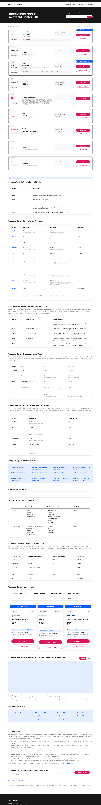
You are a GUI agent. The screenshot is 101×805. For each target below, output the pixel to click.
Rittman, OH (80, 716)
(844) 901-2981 (83, 54)
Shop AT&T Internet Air (50, 642)
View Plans (83, 35)
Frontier (13, 280)
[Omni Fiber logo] (14, 161)
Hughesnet (14, 247)
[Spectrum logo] (14, 50)
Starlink (13, 273)
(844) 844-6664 (83, 165)
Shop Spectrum (23, 641)
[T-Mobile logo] (14, 98)
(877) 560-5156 (83, 117)
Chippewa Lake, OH (40, 713)
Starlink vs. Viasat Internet (80, 472)
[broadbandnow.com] (15, 5)
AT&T (13, 253)
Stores (89, 658)
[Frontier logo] (14, 130)
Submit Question (82, 772)
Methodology (70, 763)
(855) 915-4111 (83, 133)
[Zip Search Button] (89, 17)
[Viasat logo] (14, 82)
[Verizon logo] (14, 116)
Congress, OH (61, 713)
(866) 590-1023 (83, 38)
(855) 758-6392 (82, 149)
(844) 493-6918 (83, 70)
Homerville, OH (19, 716)
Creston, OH (80, 713)
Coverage (82, 658)
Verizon (13, 242)
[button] (70, 5)
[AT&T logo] (14, 34)
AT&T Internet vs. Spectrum (18, 472)
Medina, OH (60, 716)
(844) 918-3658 (83, 102)
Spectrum (14, 236)
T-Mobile (14, 260)
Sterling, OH (38, 719)
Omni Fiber (14, 230)
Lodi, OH (37, 716)
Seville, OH (18, 719)
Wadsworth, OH (61, 719)
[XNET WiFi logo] (14, 148)
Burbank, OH (18, 713)
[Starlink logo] (14, 66)
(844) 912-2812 (83, 86)
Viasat (13, 293)
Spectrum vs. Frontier (58, 472)
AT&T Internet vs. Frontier (17, 467)
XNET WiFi (14, 288)
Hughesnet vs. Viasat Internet (39, 472)
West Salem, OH (81, 719)
